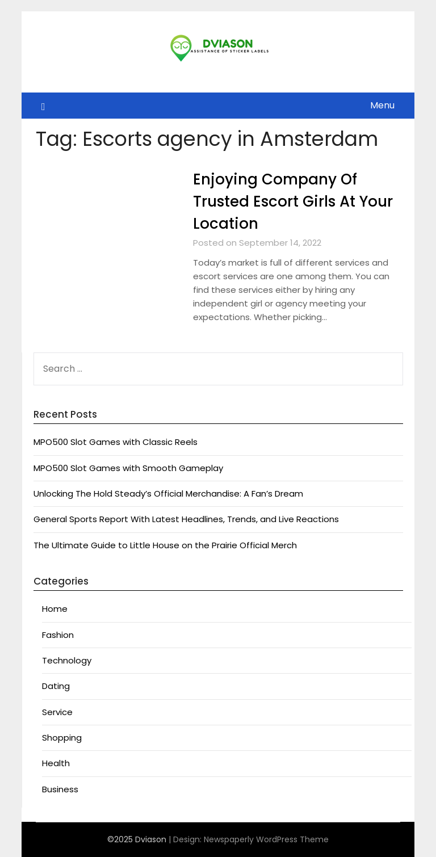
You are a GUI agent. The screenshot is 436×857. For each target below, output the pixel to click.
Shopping (62, 737)
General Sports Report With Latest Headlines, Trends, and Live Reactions (186, 519)
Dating (56, 686)
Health (56, 763)
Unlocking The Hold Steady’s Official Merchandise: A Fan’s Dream (168, 493)
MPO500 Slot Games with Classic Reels (115, 442)
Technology (66, 660)
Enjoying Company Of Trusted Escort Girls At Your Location (293, 201)
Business (60, 789)
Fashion (58, 635)
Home (55, 609)
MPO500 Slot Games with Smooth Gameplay (128, 468)
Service (57, 712)
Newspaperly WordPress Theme (266, 839)
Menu (382, 105)
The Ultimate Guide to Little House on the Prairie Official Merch (165, 545)
